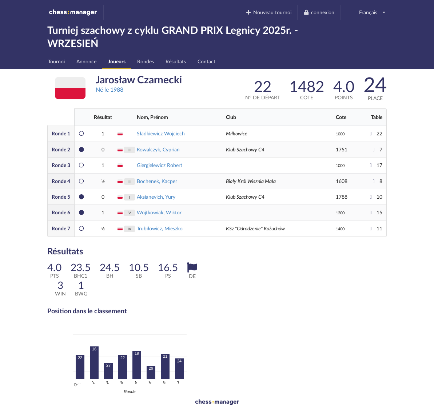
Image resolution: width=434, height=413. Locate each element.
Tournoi (56, 61)
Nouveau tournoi (269, 12)
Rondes (145, 61)
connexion (318, 12)
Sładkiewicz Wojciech (161, 133)
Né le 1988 (109, 89)
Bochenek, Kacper (157, 181)
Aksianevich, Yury (156, 197)
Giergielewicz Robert (159, 165)
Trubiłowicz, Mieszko (160, 228)
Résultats (176, 61)
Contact (206, 61)
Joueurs (117, 61)
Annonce (86, 61)
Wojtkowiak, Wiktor (159, 212)
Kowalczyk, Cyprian (158, 149)
